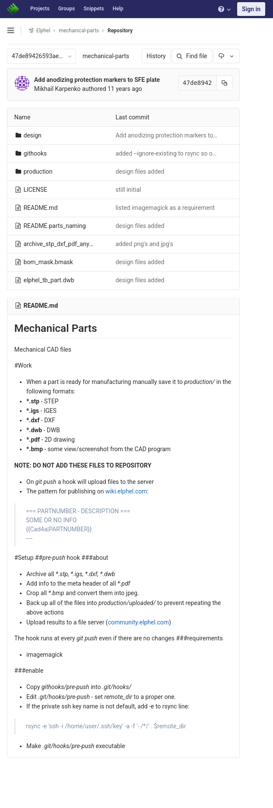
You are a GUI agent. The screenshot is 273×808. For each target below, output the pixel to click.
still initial (128, 189)
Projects (40, 9)
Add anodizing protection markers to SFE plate (97, 79)
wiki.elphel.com (126, 491)
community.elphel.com (138, 622)
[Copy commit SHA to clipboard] (224, 82)
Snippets (93, 9)
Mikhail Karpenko (57, 88)
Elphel (39, 30)
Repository (120, 31)
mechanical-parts (106, 56)
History (156, 56)
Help (118, 9)
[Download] (226, 56)
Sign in (251, 9)
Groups (66, 9)
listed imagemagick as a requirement (165, 207)
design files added (139, 171)
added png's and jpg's (144, 243)
